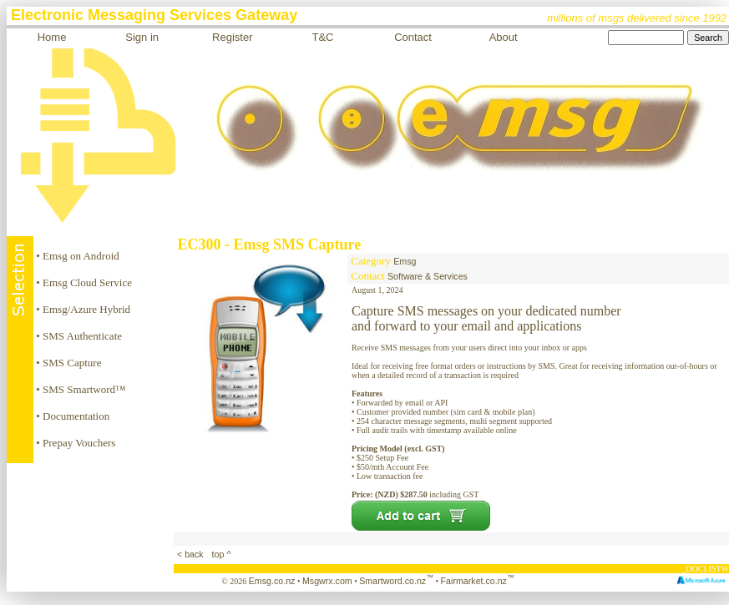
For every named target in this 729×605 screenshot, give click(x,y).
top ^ (220, 554)
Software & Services (427, 276)
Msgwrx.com (327, 581)
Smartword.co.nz (396, 581)
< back (191, 554)
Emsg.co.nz (272, 581)
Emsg (404, 261)
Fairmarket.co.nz (477, 581)
